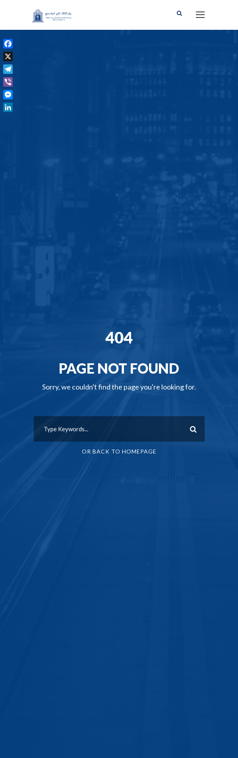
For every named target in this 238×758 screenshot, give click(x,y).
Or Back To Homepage (119, 451)
